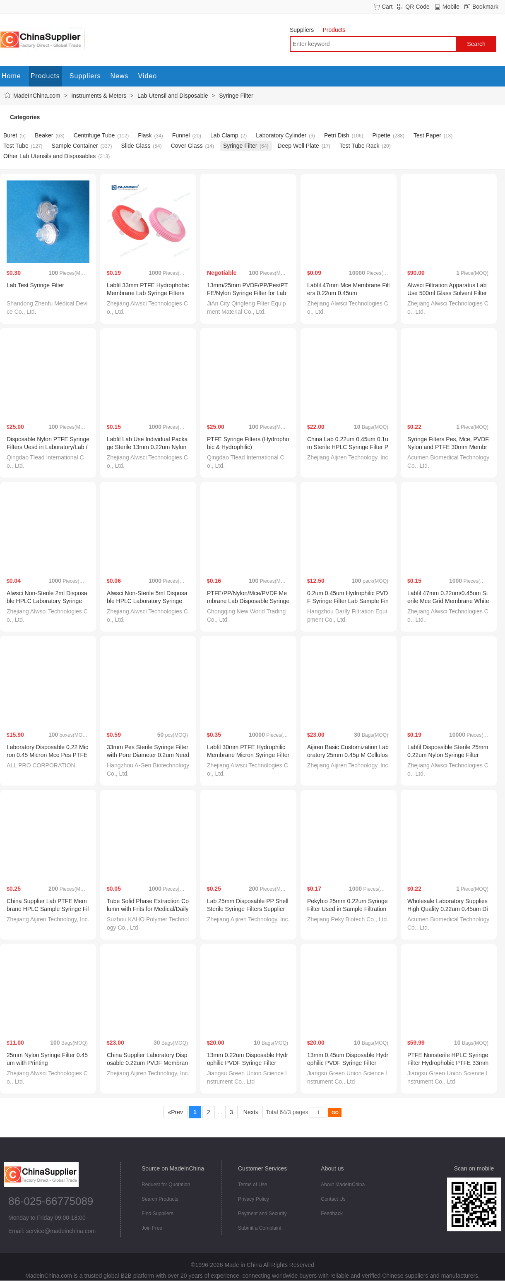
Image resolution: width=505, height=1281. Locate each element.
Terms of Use (252, 1184)
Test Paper (427, 135)
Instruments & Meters (98, 95)
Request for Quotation (166, 1184)
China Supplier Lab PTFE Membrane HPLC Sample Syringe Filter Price (48, 909)
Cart (387, 6)
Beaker (44, 135)
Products (336, 29)
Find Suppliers (157, 1213)
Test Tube (16, 145)
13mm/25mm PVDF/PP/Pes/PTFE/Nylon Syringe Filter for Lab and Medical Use (247, 293)
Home (11, 75)
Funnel (181, 135)
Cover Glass (187, 145)
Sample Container (75, 145)
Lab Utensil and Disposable (172, 95)
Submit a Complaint (259, 1228)
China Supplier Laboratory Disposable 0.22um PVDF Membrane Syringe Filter (147, 1063)
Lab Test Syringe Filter (35, 285)
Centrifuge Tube (94, 135)
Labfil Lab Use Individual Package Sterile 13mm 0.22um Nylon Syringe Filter (147, 447)
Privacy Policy (253, 1199)
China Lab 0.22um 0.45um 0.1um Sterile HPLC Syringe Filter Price (347, 447)
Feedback (332, 1213)
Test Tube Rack (359, 145)
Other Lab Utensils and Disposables (49, 156)
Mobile (450, 6)
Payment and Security (262, 1213)
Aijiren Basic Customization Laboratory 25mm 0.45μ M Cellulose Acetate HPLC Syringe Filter (348, 755)
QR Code (417, 6)
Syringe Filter (236, 95)
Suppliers (304, 29)
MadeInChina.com (36, 95)
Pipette (381, 135)
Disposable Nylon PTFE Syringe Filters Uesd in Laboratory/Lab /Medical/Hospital (48, 447)
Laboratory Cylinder (281, 135)
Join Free (152, 1228)
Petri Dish (336, 135)
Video (147, 75)
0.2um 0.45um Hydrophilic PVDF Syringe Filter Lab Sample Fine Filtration (348, 601)
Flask (145, 135)
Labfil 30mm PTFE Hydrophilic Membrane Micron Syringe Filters (248, 755)
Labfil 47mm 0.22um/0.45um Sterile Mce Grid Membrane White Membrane (448, 601)
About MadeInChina (343, 1184)
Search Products (160, 1199)
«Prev (175, 1112)
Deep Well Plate (298, 145)
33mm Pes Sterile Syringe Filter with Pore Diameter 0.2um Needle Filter (148, 755)
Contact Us (333, 1199)
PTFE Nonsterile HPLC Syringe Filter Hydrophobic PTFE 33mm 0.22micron (447, 1063)
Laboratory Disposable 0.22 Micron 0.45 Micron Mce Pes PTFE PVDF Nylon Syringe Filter (47, 755)
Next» (251, 1112)
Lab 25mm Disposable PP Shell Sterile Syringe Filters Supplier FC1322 (248, 909)
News (120, 75)
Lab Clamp (224, 135)
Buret (10, 135)
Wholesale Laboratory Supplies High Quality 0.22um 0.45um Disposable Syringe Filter (447, 909)
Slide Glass (136, 145)
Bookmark (485, 6)
